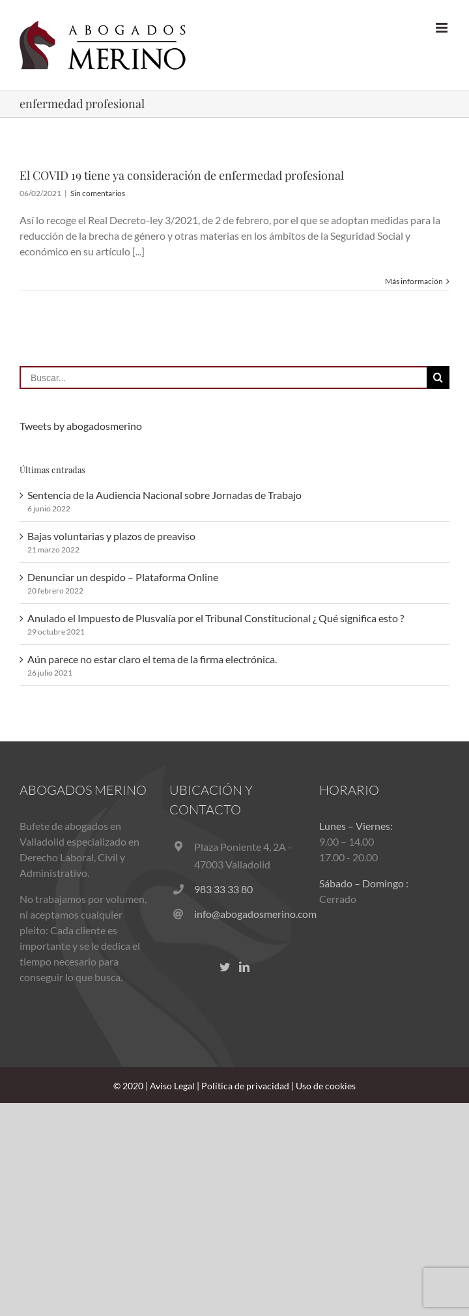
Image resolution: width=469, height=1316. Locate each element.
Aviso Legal (172, 1085)
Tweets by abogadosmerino (81, 426)
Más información (414, 281)
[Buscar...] (223, 377)
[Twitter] (225, 967)
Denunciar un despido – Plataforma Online (122, 577)
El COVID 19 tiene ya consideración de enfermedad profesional (182, 175)
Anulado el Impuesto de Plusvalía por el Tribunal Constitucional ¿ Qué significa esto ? (215, 618)
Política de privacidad (245, 1085)
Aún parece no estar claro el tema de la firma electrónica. (152, 659)
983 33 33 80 (223, 889)
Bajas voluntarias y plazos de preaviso (111, 536)
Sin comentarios (97, 193)
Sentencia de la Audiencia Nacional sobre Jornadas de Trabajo (164, 495)
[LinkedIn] (244, 967)
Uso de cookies (326, 1085)
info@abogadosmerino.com (247, 914)
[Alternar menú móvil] (442, 28)
